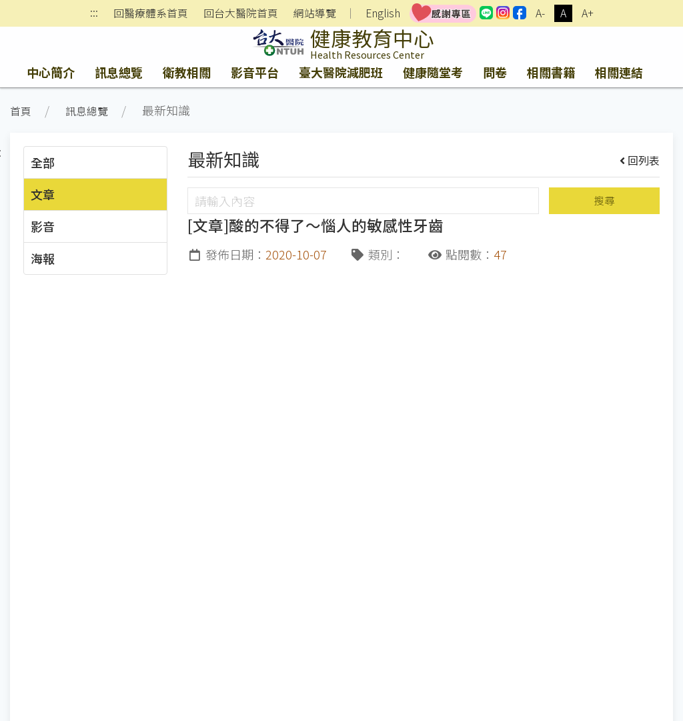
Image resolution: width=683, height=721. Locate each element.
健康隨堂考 (433, 72)
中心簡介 (51, 72)
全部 (43, 162)
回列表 (640, 160)
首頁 (20, 111)
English (383, 13)
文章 (43, 194)
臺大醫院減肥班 (341, 72)
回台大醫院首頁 (240, 13)
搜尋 (604, 200)
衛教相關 (187, 72)
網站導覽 (314, 13)
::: (94, 13)
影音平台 (255, 72)
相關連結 (619, 72)
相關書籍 (551, 72)
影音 (43, 226)
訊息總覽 (119, 72)
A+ (588, 13)
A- (540, 13)
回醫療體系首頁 (150, 13)
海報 (43, 258)
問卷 (495, 72)
